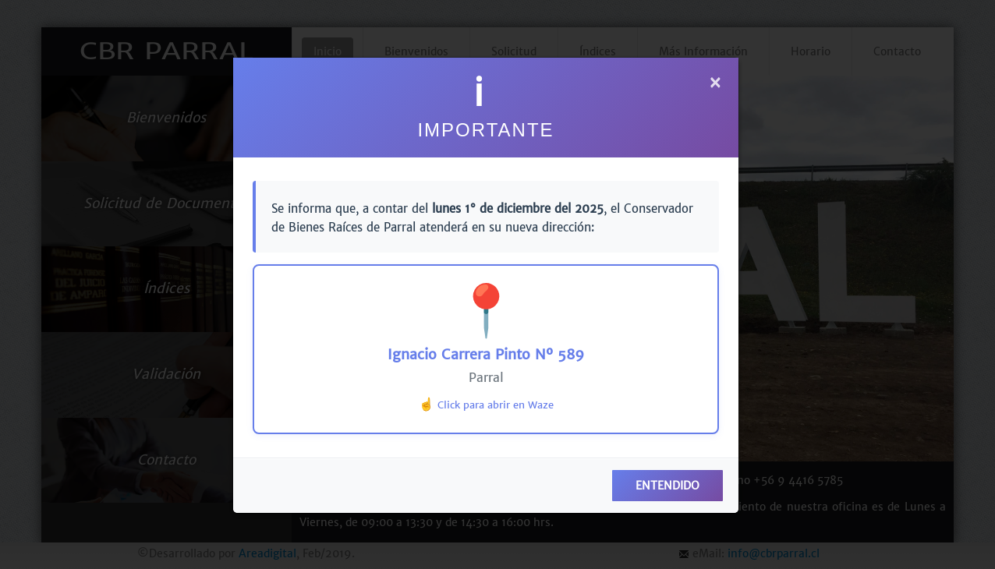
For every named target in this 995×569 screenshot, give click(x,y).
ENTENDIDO (667, 486)
